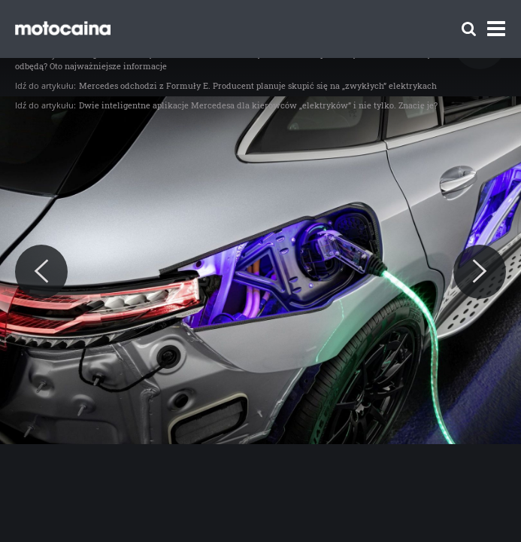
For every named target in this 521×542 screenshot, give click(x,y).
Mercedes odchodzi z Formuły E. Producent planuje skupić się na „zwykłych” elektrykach (258, 85)
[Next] (479, 272)
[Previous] (41, 272)
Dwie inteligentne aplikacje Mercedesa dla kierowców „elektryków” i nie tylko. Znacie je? (258, 105)
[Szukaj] (469, 29)
